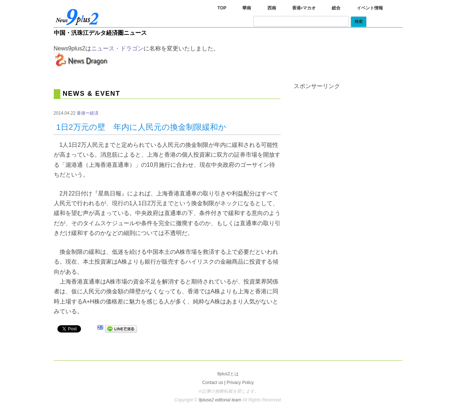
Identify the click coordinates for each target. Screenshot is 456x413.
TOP (222, 8)
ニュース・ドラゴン (117, 48)
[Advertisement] (348, 134)
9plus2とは (228, 373)
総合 (336, 8)
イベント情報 (370, 8)
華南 (246, 8)
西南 (271, 8)
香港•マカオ (303, 8)
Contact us (212, 382)
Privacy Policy (240, 382)
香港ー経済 (87, 113)
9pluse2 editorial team (220, 399)
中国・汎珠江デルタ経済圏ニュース (100, 33)
